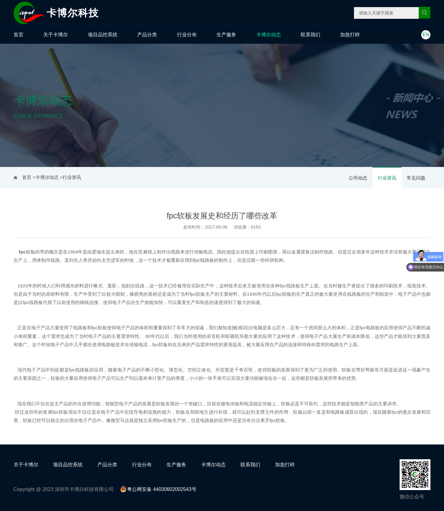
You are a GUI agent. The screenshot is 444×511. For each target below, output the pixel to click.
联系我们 (310, 34)
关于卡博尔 (55, 34)
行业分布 (187, 34)
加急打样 (350, 34)
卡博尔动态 (268, 34)
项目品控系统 (102, 34)
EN (425, 34)
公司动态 (358, 177)
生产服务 (226, 34)
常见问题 (416, 177)
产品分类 (147, 34)
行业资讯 (387, 177)
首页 (18, 34)
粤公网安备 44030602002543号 (158, 489)
